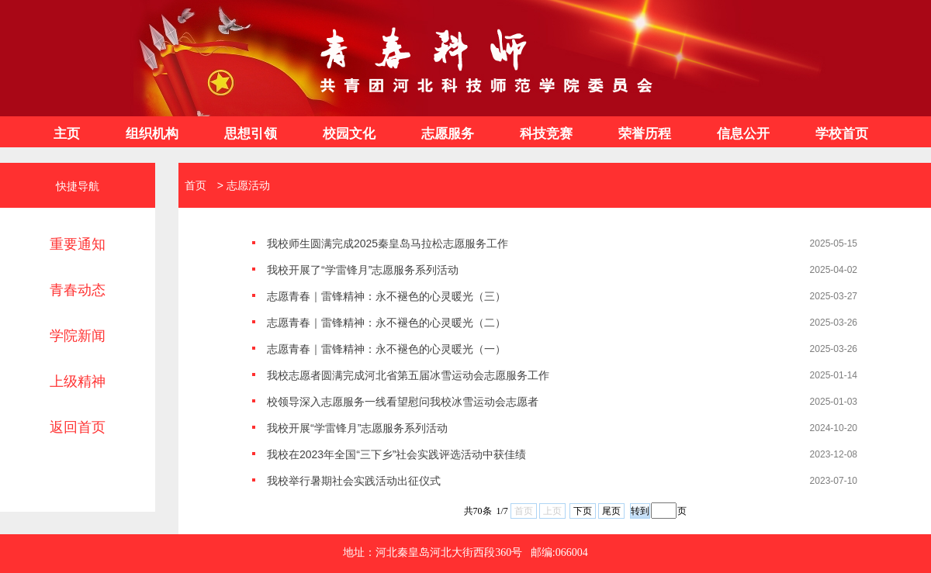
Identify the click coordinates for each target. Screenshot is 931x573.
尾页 (611, 511)
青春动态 (78, 290)
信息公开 (743, 133)
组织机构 (152, 133)
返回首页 (78, 427)
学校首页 (841, 133)
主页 (67, 133)
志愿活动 (248, 185)
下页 (582, 511)
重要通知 (78, 244)
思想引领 (250, 133)
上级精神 (78, 381)
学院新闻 (78, 335)
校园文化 (349, 133)
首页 (192, 185)
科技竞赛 (546, 133)
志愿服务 (447, 133)
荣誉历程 (644, 133)
